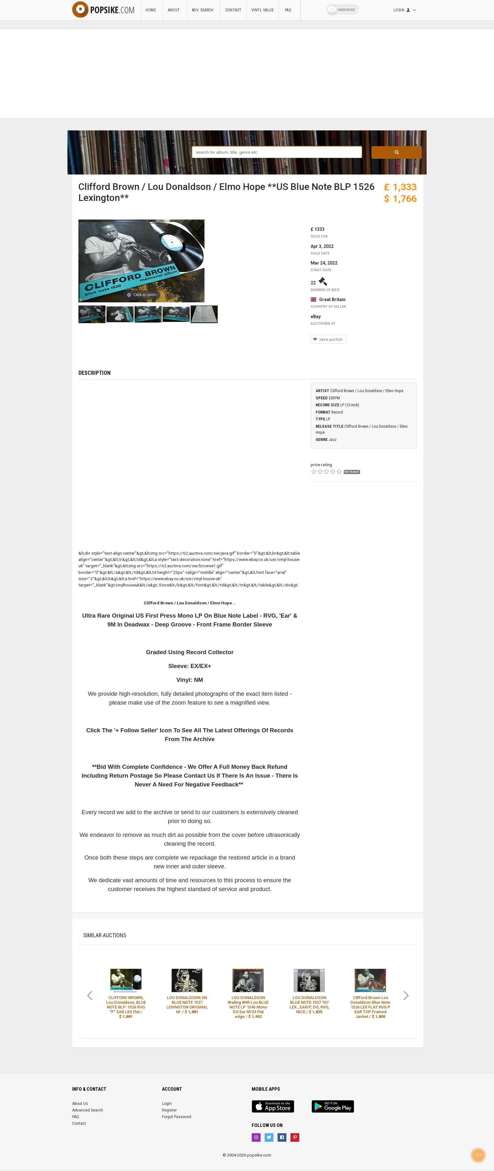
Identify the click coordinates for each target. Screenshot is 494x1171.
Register (169, 1110)
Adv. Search (204, 10)
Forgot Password (176, 1117)
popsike (103, 10)
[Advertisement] (247, 74)
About (175, 10)
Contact (233, 10)
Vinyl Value (262, 10)
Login (167, 1103)
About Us (80, 1103)
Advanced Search (87, 1110)
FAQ (290, 10)
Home (152, 10)
